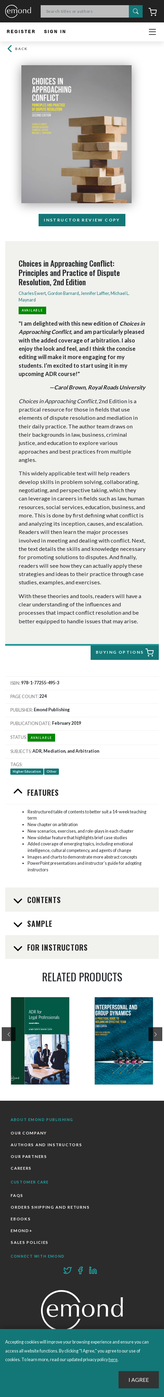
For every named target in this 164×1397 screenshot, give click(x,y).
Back (16, 49)
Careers (21, 1168)
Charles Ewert (32, 293)
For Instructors (56, 947)
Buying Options (125, 652)
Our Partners (29, 1156)
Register (21, 31)
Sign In (55, 31)
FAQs (17, 1195)
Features (42, 792)
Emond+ (21, 1230)
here (113, 1359)
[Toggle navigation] (152, 32)
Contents (43, 899)
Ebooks (21, 1219)
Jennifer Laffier (95, 293)
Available (32, 310)
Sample (39, 923)
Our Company (29, 1133)
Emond (18, 12)
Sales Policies (30, 1242)
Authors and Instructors (46, 1144)
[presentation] (9, 1034)
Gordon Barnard (63, 293)
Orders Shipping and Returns (50, 1207)
